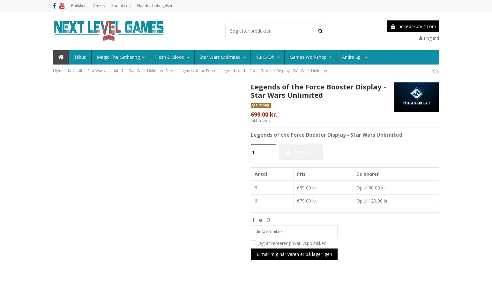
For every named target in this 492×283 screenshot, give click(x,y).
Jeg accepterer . (292, 244)
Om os (99, 5)
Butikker (79, 5)
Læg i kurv (301, 152)
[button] (354, 57)
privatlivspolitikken (307, 244)
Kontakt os (121, 5)
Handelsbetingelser (155, 5)
